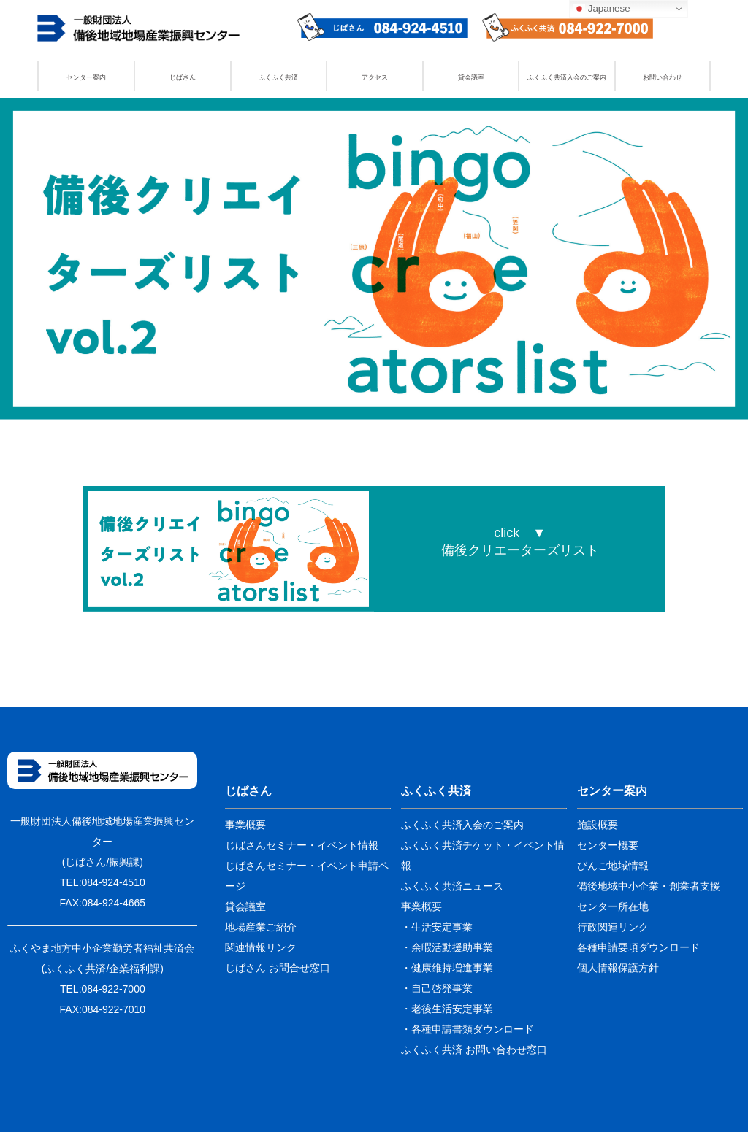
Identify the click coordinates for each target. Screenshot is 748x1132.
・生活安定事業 (437, 927)
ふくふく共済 (278, 77)
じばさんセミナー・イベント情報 (301, 845)
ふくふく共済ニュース (452, 886)
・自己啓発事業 (437, 988)
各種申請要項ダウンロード (638, 947)
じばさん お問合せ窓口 (277, 968)
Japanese (601, 9)
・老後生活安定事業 (447, 1008)
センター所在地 (613, 906)
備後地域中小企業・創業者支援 (648, 886)
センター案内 (86, 77)
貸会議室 (471, 77)
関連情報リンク (261, 947)
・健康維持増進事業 (447, 968)
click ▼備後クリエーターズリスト (520, 541)
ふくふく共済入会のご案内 (566, 77)
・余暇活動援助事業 (447, 947)
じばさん (182, 77)
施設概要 (597, 825)
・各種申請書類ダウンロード (467, 1029)
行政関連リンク (613, 927)
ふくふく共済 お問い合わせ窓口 (474, 1049)
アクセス (375, 77)
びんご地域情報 (613, 865)
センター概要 (607, 845)
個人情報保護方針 (618, 968)
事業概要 (245, 825)
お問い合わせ (662, 77)
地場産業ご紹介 (261, 927)
